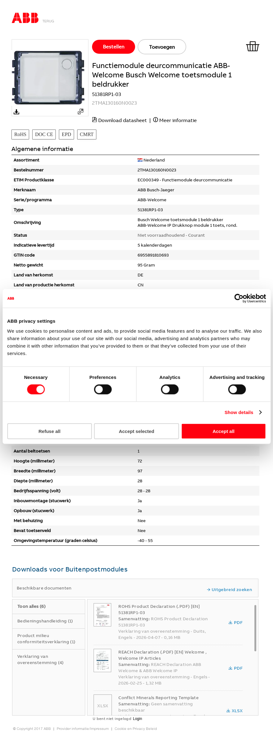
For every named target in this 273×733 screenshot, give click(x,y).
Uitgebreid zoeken (229, 589)
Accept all (224, 431)
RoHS (20, 134)
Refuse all (49, 431)
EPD (66, 134)
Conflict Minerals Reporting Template (158, 697)
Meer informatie (178, 120)
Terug (48, 21)
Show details (239, 412)
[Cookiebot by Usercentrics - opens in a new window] (239, 298)
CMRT (87, 134)
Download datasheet (122, 120)
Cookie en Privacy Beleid (136, 728)
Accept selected (136, 431)
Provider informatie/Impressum (83, 728)
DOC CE (44, 134)
